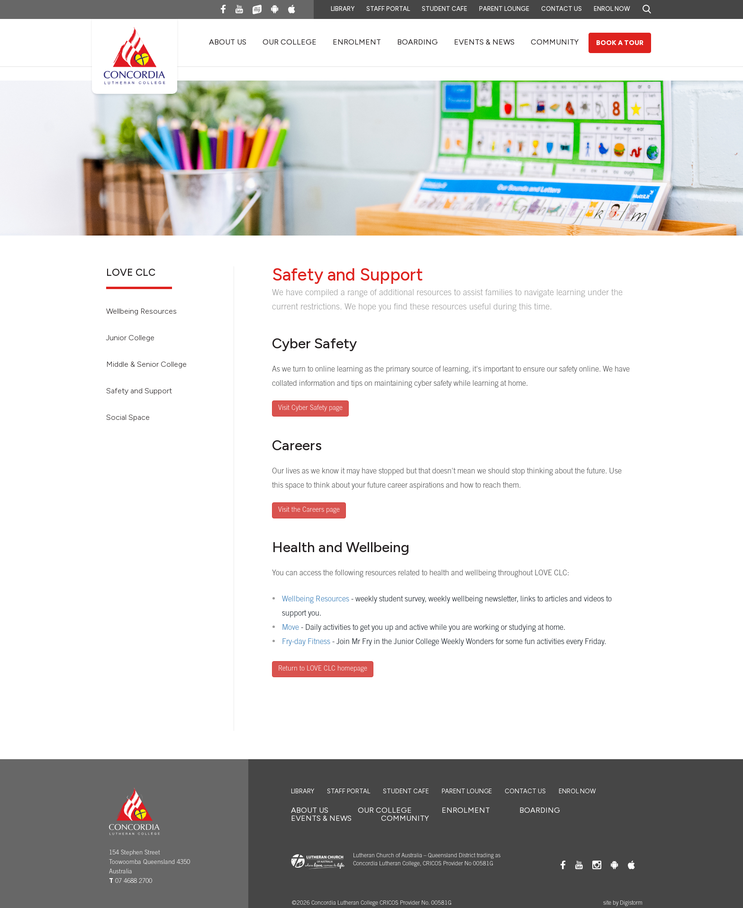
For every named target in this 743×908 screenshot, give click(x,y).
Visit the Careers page (309, 510)
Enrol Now (612, 8)
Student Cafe (444, 8)
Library (342, 8)
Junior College (130, 337)
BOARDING (417, 41)
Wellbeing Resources (141, 311)
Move (290, 628)
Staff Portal (388, 8)
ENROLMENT (357, 41)
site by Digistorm (623, 903)
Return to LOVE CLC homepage (322, 669)
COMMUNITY (555, 41)
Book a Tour (619, 43)
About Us (227, 41)
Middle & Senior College (146, 364)
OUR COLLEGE (290, 41)
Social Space (128, 417)
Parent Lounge (504, 8)
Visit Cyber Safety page (310, 408)
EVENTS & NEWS (484, 41)
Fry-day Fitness (306, 642)
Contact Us (561, 8)
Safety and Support (139, 390)
